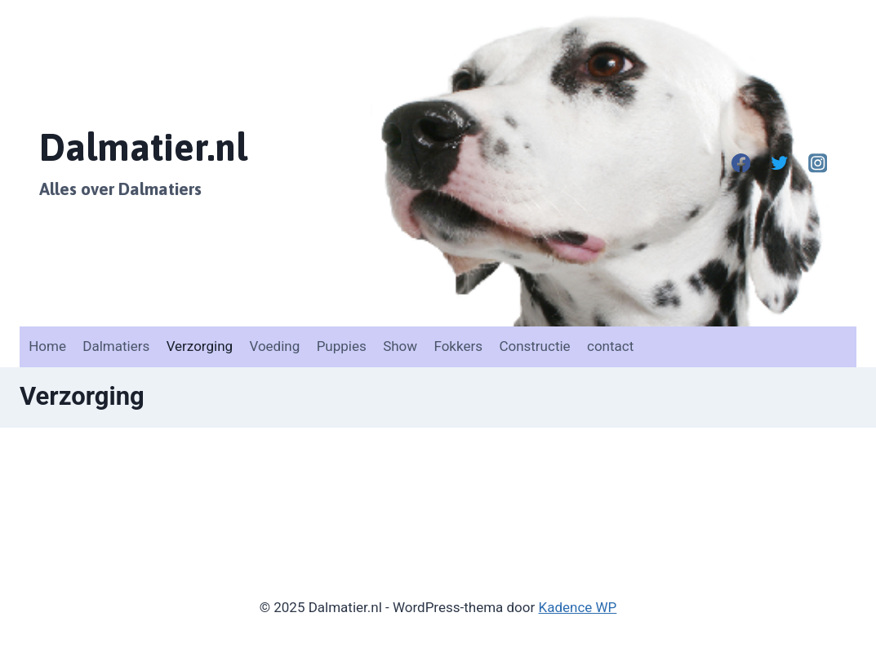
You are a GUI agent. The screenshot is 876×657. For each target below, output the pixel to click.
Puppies (342, 346)
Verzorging (200, 346)
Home (47, 346)
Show (400, 346)
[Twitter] (779, 163)
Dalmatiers (115, 346)
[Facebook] (741, 163)
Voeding (274, 346)
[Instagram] (817, 163)
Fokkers (458, 346)
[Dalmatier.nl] (143, 163)
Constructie (534, 346)
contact (610, 346)
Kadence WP (578, 607)
